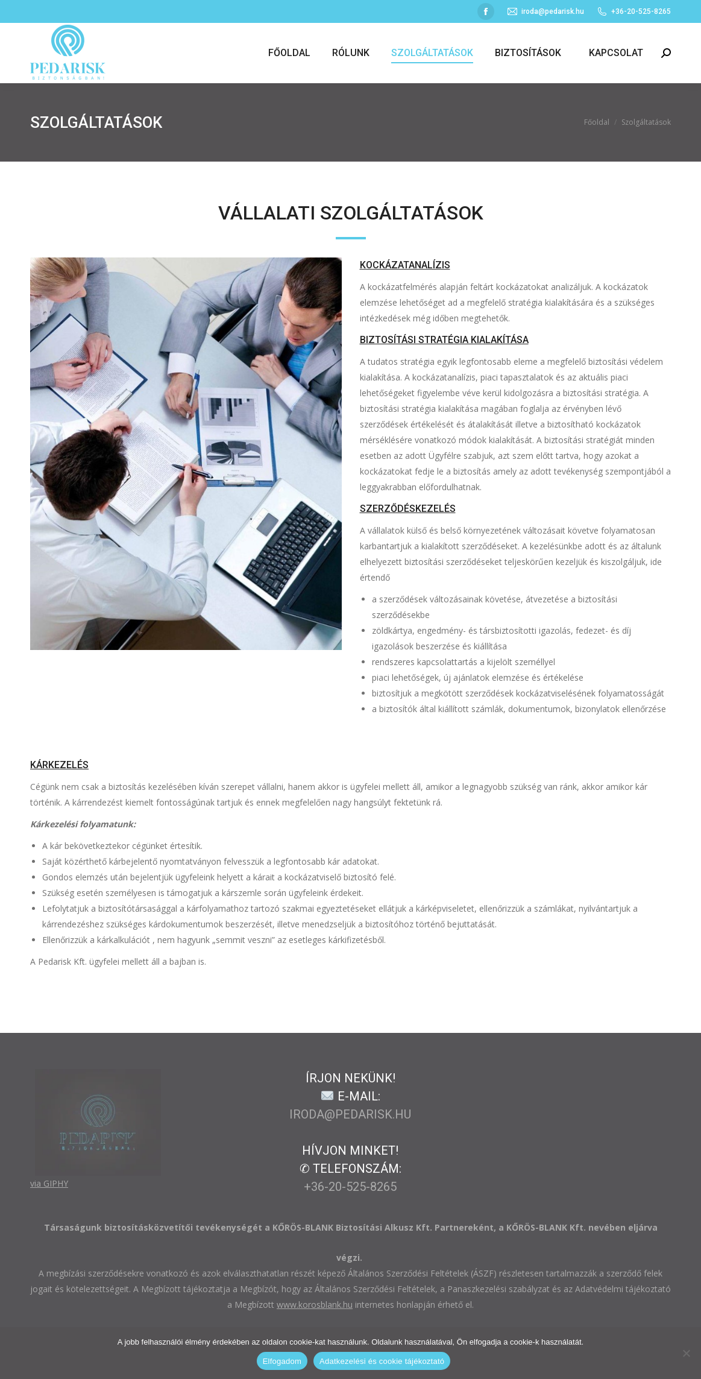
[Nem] (686, 1353)
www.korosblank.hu (315, 1304)
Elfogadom (282, 1361)
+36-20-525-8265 (350, 1186)
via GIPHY (49, 1183)
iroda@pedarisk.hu (545, 11)
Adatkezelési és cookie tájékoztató (381, 1361)
